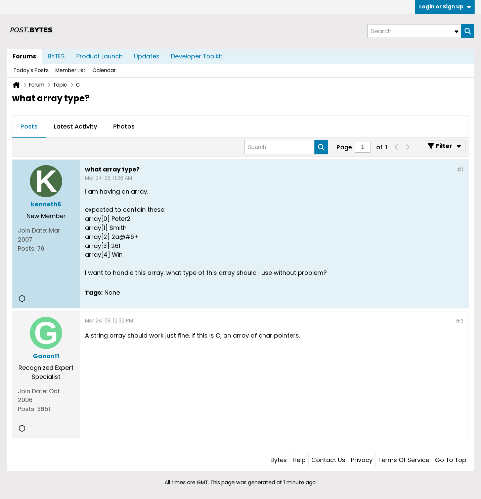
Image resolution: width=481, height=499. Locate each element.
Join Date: (32, 230)
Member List (70, 70)
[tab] (29, 127)
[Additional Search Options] (456, 31)
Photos (124, 126)
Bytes (278, 460)
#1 (460, 169)
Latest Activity (75, 126)
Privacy (362, 460)
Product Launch (99, 56)
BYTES (56, 56)
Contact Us (328, 460)
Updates (147, 56)
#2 (459, 321)
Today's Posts (31, 70)
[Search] (414, 31)
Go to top (450, 460)
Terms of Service (403, 460)
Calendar (104, 70)
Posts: (27, 248)
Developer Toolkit (196, 56)
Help (299, 460)
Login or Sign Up (445, 6)
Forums (24, 56)
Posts (29, 126)
